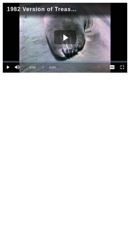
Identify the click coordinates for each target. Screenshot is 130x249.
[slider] (65, 62)
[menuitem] (112, 68)
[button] (18, 68)
